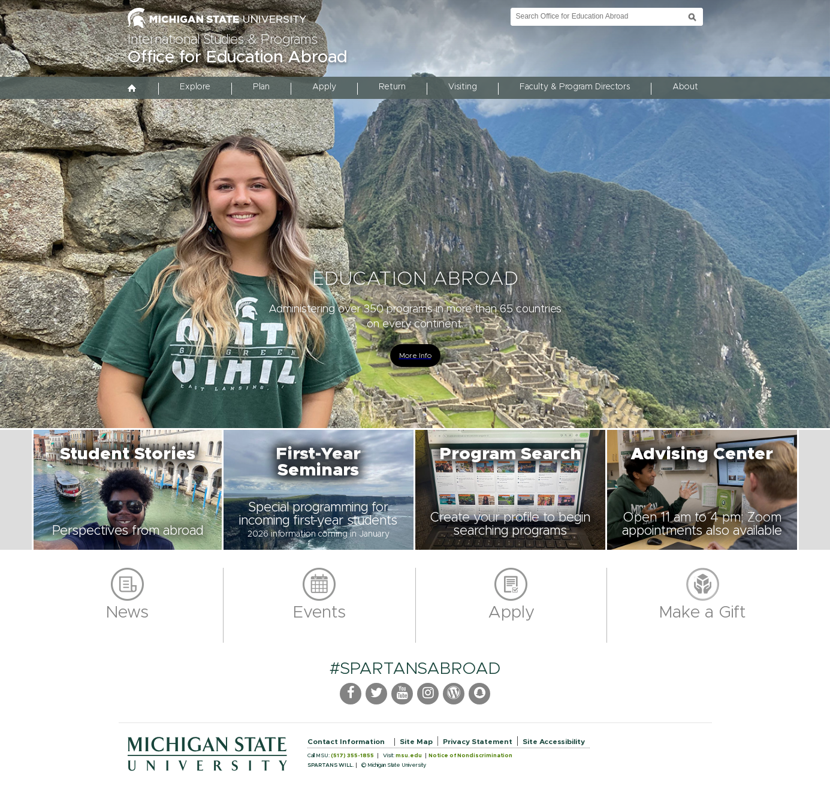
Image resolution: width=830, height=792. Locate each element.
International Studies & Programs (223, 40)
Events (319, 612)
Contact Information (346, 741)
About (685, 87)
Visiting (462, 87)
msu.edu (409, 755)
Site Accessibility (554, 741)
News (127, 612)
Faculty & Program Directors (575, 87)
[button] (128, 490)
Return (392, 87)
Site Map (416, 741)
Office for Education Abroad (237, 57)
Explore (195, 87)
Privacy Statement (477, 741)
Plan (261, 87)
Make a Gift (702, 612)
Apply (324, 87)
